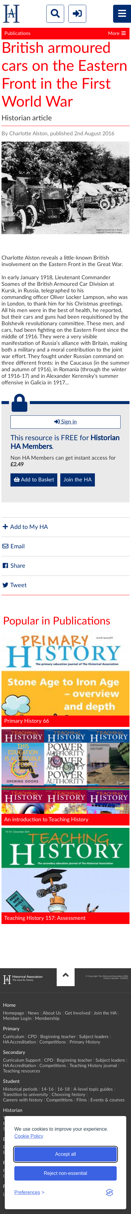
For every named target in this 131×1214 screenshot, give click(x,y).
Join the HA (78, 480)
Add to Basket (34, 480)
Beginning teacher (57, 1037)
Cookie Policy (28, 1136)
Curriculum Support (22, 1060)
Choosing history (68, 1094)
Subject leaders (94, 1037)
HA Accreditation (19, 1042)
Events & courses (107, 1100)
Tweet (14, 585)
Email (13, 546)
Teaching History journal (93, 1065)
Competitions (52, 1042)
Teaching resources (21, 1071)
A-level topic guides (93, 1089)
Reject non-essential (65, 1173)
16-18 (63, 1089)
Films (81, 1100)
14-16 (47, 1089)
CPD (32, 1037)
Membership (47, 1018)
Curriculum (13, 1037)
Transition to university (25, 1094)
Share (13, 566)
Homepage (13, 1013)
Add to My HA (24, 527)
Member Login (17, 1018)
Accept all (65, 1154)
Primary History (85, 1042)
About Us (52, 1013)
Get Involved (77, 1013)
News (33, 1013)
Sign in (65, 422)
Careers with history (23, 1100)
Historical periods (20, 1089)
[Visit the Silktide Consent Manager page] (109, 1192)
